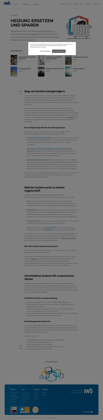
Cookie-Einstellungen (45, 51)
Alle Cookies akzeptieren (59, 51)
